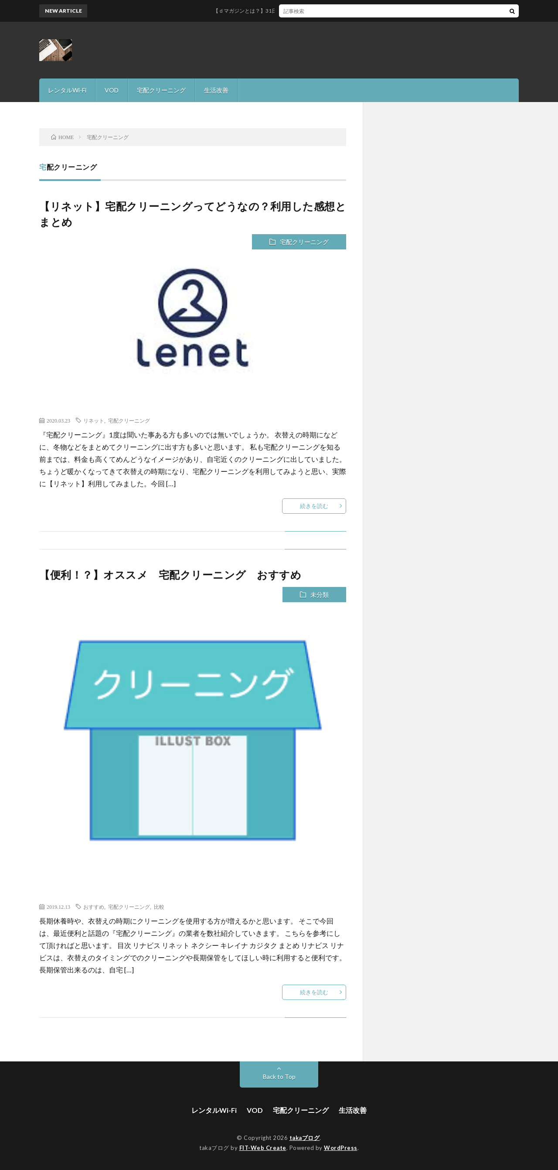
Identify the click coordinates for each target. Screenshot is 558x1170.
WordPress (340, 1147)
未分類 (319, 594)
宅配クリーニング (161, 90)
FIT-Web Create (262, 1147)
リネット (93, 420)
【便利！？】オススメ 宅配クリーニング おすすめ (175, 574)
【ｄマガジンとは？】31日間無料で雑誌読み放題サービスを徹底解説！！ (306, 10)
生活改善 (216, 90)
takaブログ (304, 1137)
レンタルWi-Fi (67, 90)
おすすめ (93, 906)
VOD (112, 90)
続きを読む (314, 505)
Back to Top (279, 1076)
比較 (159, 906)
